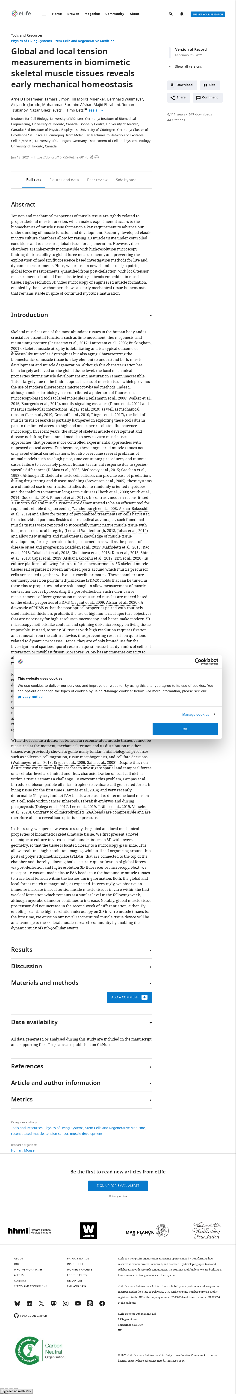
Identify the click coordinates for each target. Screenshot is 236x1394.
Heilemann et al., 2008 (106, 398)
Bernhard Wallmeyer (125, 99)
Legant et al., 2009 (88, 602)
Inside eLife (75, 1264)
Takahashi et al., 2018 (50, 553)
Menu (44, 14)
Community (114, 14)
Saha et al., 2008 (101, 762)
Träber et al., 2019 (114, 807)
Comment (211, 99)
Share (181, 97)
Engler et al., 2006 (69, 762)
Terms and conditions (30, 1286)
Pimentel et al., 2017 (68, 497)
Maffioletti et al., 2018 (121, 547)
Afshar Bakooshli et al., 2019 (87, 558)
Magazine (92, 14)
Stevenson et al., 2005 (105, 481)
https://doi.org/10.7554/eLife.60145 (61, 157)
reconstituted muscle (27, 1133)
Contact (20, 1280)
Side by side (126, 180)
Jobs (17, 1264)
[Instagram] (65, 1305)
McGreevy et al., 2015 (100, 470)
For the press (77, 1275)
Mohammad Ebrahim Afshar (67, 105)
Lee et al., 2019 (39, 415)
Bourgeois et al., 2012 (40, 404)
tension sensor (57, 1133)
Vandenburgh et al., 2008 (95, 509)
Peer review (97, 180)
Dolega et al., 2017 (52, 807)
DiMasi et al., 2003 (64, 470)
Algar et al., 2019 (84, 409)
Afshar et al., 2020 (121, 602)
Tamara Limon (56, 99)
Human (16, 1150)
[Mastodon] (53, 1305)
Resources (75, 1280)
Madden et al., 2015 (83, 547)
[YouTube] (78, 1305)
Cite (212, 85)
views (176, 114)
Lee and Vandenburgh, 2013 (90, 531)
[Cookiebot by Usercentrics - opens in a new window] (198, 661)
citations (176, 120)
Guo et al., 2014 (34, 497)
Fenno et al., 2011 (125, 404)
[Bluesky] (17, 1305)
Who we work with (28, 1269)
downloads (200, 114)
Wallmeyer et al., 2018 (32, 762)
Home (57, 14)
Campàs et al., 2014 (81, 790)
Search (171, 14)
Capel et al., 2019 (46, 558)
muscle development (86, 1133)
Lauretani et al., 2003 (108, 343)
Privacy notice (118, 1196)
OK (185, 729)
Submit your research (208, 14)
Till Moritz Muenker (88, 99)
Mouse (29, 1150)
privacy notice (30, 696)
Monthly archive (79, 1269)
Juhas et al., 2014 (132, 531)
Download (185, 85)
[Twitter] (41, 1305)
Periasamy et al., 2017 (68, 343)
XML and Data (76, 1286)
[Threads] (90, 1305)
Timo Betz (75, 110)
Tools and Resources (27, 35)
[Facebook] (102, 1305)
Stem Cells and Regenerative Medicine (84, 41)
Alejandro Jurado (25, 105)
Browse (73, 14)
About (134, 14)
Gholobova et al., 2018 (90, 553)
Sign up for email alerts (118, 1185)
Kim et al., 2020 (128, 558)
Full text (33, 180)
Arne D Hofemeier (27, 99)
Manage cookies (195, 714)
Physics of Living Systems (31, 41)
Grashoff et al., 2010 (71, 415)
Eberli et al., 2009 (112, 492)
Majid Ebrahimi (107, 105)
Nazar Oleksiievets (46, 110)
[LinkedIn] (29, 1305)
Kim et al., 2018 (125, 553)
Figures (64, 180)
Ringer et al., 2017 (107, 415)
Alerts (182, 14)
